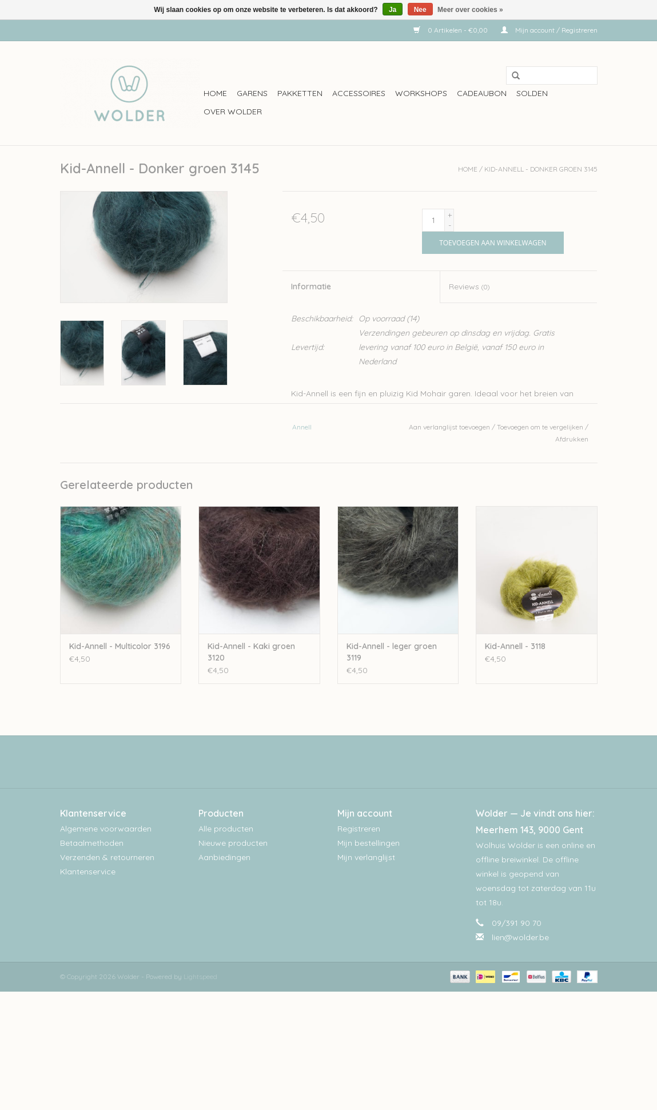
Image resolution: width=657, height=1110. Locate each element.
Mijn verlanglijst (366, 857)
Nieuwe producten (233, 843)
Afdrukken (571, 439)
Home (215, 93)
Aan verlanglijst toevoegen (449, 427)
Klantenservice (88, 871)
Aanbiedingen (224, 857)
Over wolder (233, 111)
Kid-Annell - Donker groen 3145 (541, 169)
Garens (252, 93)
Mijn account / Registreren (549, 30)
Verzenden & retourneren (107, 857)
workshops (421, 93)
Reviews (469, 286)
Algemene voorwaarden (106, 828)
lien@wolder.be (520, 937)
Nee (420, 10)
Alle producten (225, 828)
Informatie (311, 286)
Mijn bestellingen (368, 843)
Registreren (358, 828)
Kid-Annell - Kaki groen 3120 (251, 652)
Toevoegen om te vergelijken (541, 427)
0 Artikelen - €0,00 (451, 30)
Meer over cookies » (470, 10)
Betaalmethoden (92, 843)
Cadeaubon (482, 93)
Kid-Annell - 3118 (515, 646)
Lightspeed (200, 976)
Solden (532, 93)
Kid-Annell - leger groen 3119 (392, 652)
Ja (392, 10)
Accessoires (358, 93)
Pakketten (299, 93)
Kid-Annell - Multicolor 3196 (119, 646)
